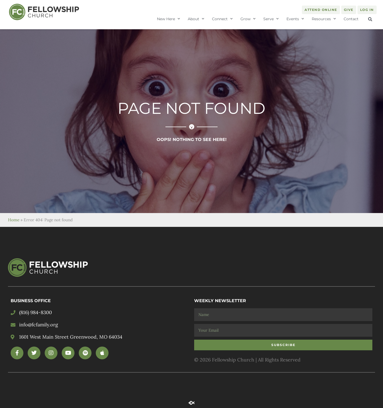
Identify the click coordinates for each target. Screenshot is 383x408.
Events (295, 19)
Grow (248, 19)
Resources (324, 19)
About (196, 19)
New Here (168, 19)
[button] (370, 19)
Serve (271, 19)
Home (13, 219)
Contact (351, 18)
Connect (222, 19)
